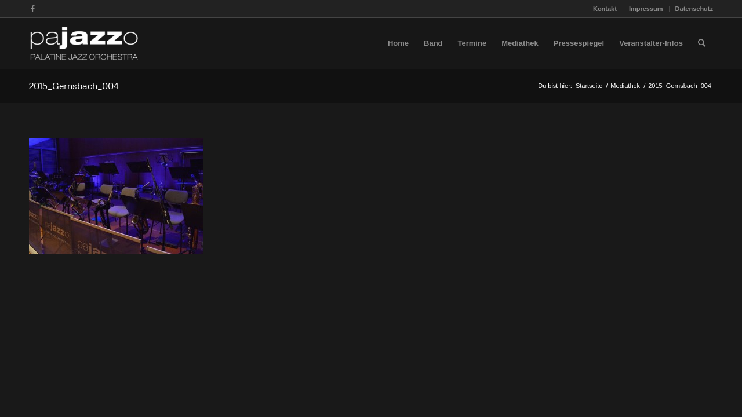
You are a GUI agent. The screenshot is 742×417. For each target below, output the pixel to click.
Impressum (646, 8)
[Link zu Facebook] (32, 8)
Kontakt (605, 8)
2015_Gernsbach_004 (74, 86)
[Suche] (701, 43)
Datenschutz (694, 8)
